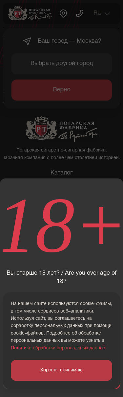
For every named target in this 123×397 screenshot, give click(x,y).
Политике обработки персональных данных (58, 348)
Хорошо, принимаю (61, 370)
